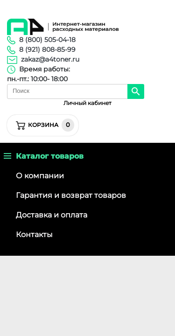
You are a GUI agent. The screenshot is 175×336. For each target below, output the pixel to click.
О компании (40, 175)
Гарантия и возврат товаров (71, 195)
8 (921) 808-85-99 (47, 49)
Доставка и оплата (51, 214)
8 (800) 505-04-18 (47, 39)
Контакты (34, 234)
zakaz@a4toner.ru (50, 59)
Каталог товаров (44, 156)
